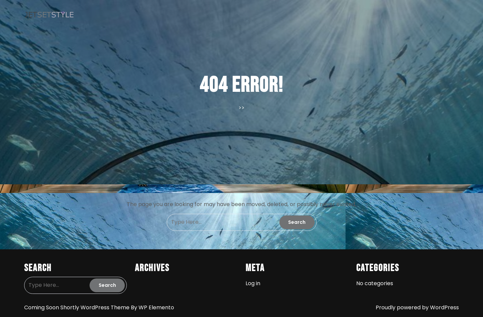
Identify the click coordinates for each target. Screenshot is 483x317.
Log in (253, 283)
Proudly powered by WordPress (417, 307)
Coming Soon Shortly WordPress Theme (77, 307)
